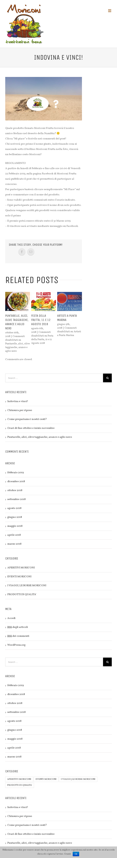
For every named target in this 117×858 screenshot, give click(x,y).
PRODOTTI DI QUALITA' (21, 594)
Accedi (11, 618)
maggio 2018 (14, 526)
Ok (76, 854)
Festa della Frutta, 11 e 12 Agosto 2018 (40, 320)
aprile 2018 (14, 535)
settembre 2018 (16, 499)
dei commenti (18, 636)
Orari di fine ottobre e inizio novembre (31, 428)
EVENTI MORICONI (19, 577)
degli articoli (17, 627)
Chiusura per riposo (19, 410)
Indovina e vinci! (17, 401)
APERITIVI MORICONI (21, 568)
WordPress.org (16, 645)
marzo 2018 (14, 544)
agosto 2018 (14, 508)
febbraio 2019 (15, 472)
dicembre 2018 (16, 481)
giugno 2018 (14, 517)
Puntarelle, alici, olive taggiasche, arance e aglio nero (39, 437)
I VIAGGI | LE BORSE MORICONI (26, 585)
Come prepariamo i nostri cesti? (27, 419)
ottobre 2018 (14, 490)
